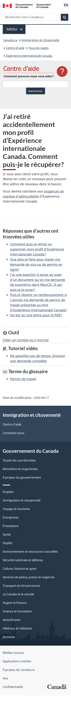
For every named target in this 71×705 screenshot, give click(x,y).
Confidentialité (13, 687)
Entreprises (11, 517)
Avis (5, 678)
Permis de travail (23, 379)
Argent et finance (15, 603)
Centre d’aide (15, 48)
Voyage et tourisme (16, 509)
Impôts (8, 543)
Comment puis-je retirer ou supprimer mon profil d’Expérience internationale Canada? (37, 249)
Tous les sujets (39, 48)
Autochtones (11, 620)
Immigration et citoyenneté (40, 40)
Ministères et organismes (20, 469)
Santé (7, 534)
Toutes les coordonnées (19, 460)
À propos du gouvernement (22, 477)
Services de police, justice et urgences (29, 577)
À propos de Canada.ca (18, 670)
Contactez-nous (13, 433)
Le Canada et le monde (18, 594)
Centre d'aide (12, 424)
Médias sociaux (13, 653)
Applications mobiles (17, 661)
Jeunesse (9, 637)
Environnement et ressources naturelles (30, 552)
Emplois (8, 492)
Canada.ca (10, 40)
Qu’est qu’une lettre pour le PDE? (36, 315)
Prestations (11, 526)
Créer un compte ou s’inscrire (26, 340)
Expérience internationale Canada (29, 56)
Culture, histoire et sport (20, 569)
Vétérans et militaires (17, 628)
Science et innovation (17, 611)
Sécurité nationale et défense (23, 560)
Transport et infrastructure (21, 586)
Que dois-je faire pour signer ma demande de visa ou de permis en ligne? (36, 264)
